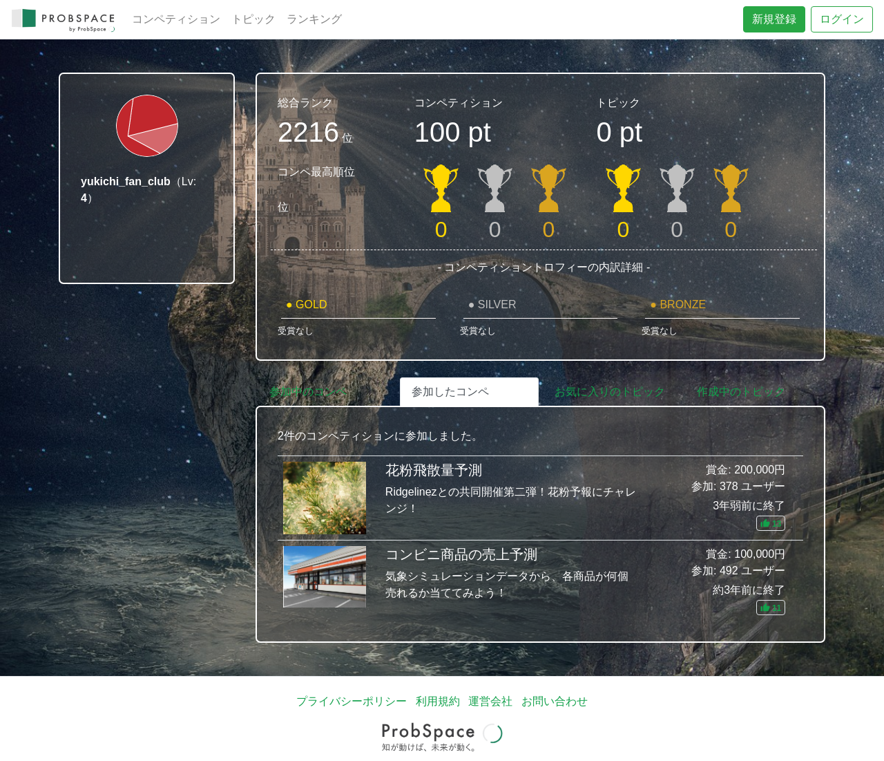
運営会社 (490, 701)
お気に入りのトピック (610, 391)
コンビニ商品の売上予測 (540, 581)
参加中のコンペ (308, 391)
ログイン (842, 19)
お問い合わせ (554, 701)
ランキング (314, 19)
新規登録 (774, 19)
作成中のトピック (741, 391)
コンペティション (176, 19)
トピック (253, 19)
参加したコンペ (450, 391)
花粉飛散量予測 (540, 498)
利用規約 (438, 701)
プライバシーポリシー (351, 701)
